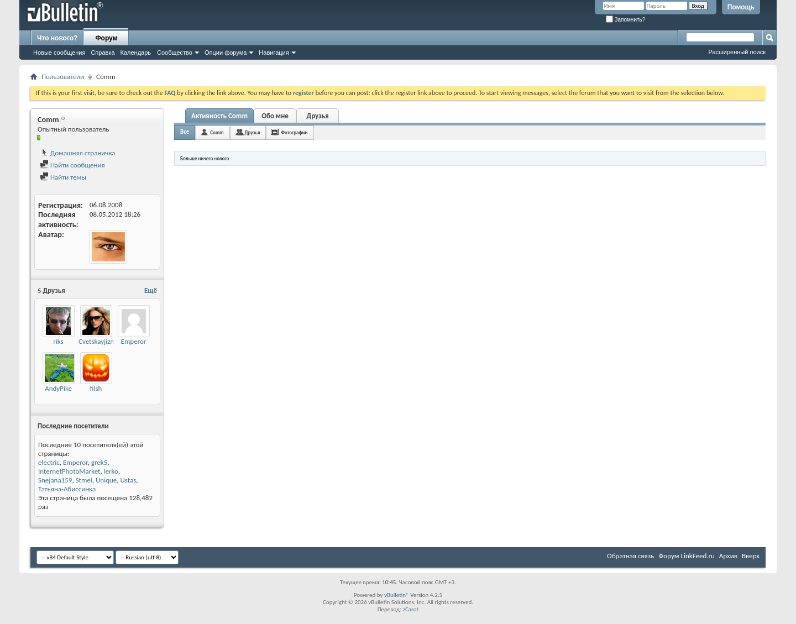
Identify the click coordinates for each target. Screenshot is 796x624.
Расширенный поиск (737, 52)
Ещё (150, 290)
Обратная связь (630, 556)
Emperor (133, 341)
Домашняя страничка (78, 153)
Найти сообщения (72, 165)
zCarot (411, 609)
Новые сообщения (59, 52)
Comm (216, 132)
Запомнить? (626, 20)
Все (184, 131)
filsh (96, 388)
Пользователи (62, 76)
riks (58, 341)
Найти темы (63, 177)
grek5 (99, 462)
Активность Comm (219, 116)
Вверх (751, 556)
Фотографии (294, 132)
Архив (728, 556)
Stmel (84, 480)
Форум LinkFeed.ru (686, 556)
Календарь (136, 52)
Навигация (274, 52)
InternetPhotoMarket (69, 471)
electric (49, 462)
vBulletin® (396, 595)
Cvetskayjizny (97, 341)
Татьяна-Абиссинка (67, 489)
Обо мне (275, 116)
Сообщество (174, 52)
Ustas (129, 480)
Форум (106, 38)
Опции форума (226, 52)
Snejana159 (55, 480)
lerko (111, 471)
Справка (102, 52)
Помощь (741, 7)
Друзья (317, 116)
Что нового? (57, 38)
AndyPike (58, 388)
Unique (106, 480)
